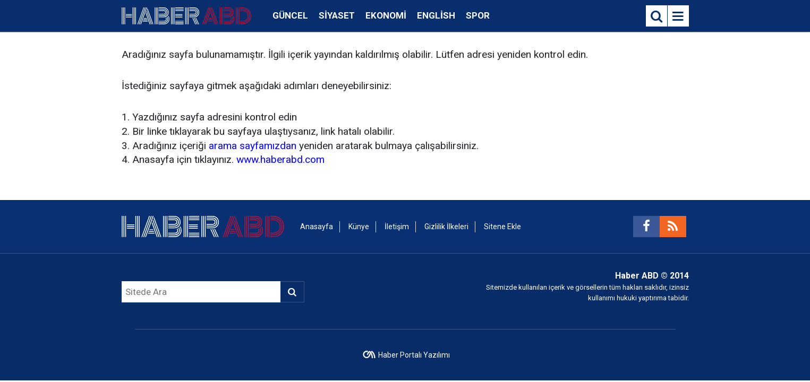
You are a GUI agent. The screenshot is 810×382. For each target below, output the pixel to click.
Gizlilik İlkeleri (446, 226)
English (436, 15)
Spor (478, 15)
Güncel (290, 15)
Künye (358, 226)
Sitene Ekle (502, 226)
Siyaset (337, 15)
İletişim (397, 226)
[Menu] (678, 16)
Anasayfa (316, 226)
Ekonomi (385, 15)
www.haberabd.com (280, 159)
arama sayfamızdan (252, 146)
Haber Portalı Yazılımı (414, 355)
